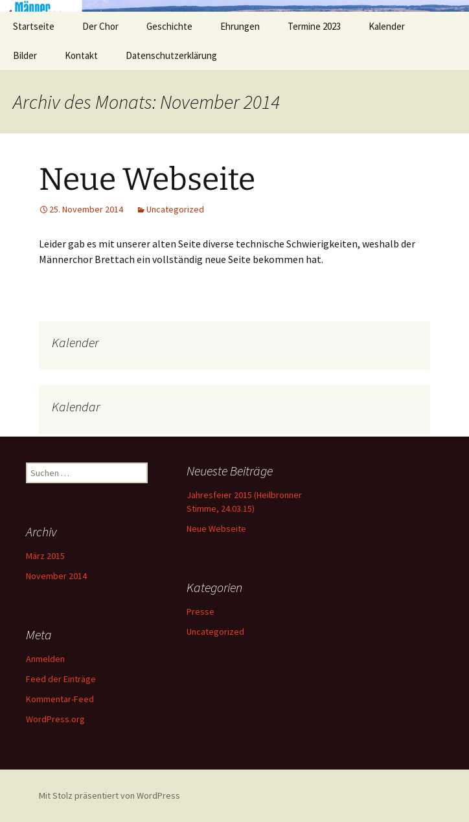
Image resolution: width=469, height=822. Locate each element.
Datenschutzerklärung (171, 55)
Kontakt (81, 55)
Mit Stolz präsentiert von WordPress (109, 795)
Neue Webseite (147, 179)
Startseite (33, 26)
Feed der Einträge (61, 679)
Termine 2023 (314, 26)
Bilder (25, 55)
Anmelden (45, 659)
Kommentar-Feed (60, 699)
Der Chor (100, 26)
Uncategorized (175, 209)
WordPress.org (55, 719)
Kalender (387, 26)
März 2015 (45, 556)
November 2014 (56, 576)
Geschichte (169, 26)
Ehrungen (240, 26)
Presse (200, 611)
